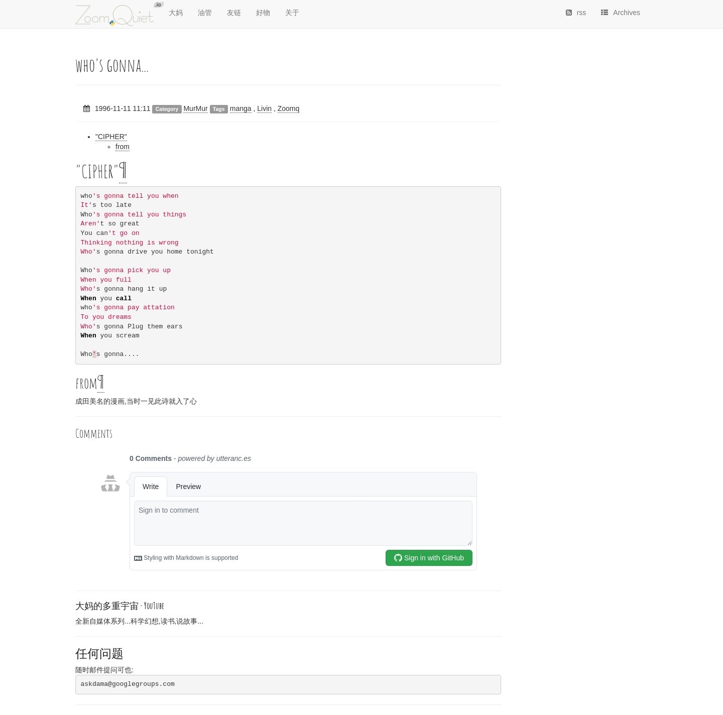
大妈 (176, 13)
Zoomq (289, 108)
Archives (620, 13)
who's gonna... (112, 64)
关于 (292, 13)
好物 (263, 13)
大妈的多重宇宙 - (119, 605)
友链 (234, 13)
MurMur (195, 108)
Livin (264, 108)
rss (576, 13)
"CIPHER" (111, 137)
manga (241, 108)
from (122, 147)
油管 (205, 13)
